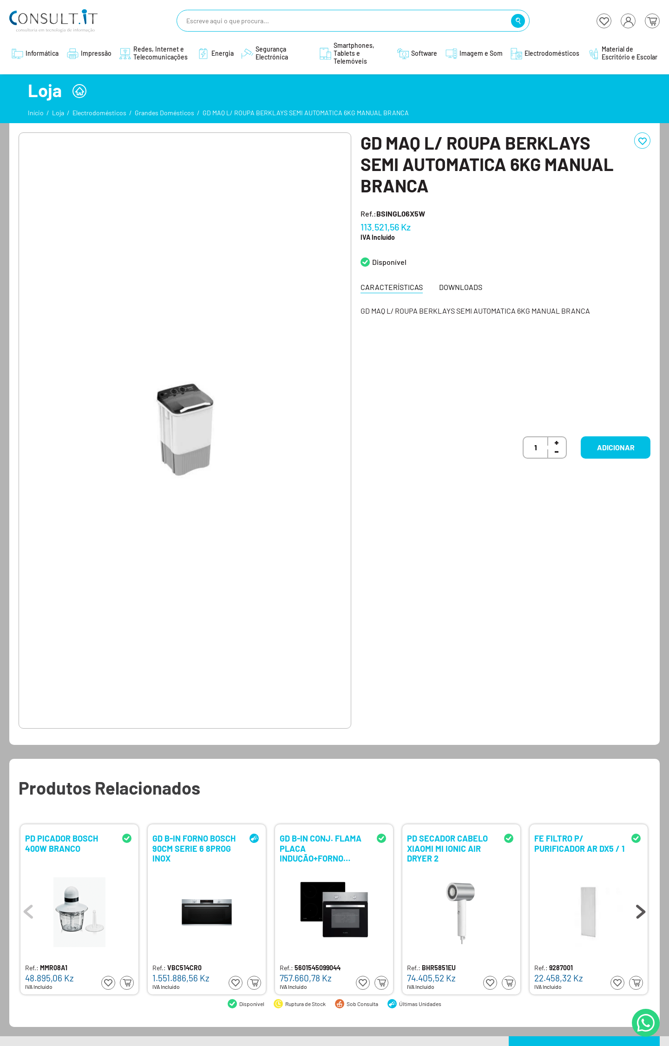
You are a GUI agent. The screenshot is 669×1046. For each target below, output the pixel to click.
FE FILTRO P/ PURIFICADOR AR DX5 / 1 (579, 844)
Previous (28, 909)
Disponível (389, 261)
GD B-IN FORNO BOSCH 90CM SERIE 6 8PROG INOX (194, 848)
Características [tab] (392, 287)
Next (640, 909)
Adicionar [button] (616, 447)
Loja (58, 113)
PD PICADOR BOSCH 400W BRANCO (61, 844)
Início (36, 113)
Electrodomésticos (99, 113)
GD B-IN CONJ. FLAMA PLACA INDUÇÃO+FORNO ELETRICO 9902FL (320, 848)
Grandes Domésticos (164, 113)
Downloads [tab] (460, 287)
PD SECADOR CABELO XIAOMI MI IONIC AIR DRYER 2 (447, 848)
